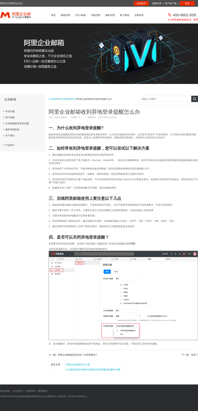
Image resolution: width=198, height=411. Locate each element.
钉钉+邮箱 (80, 15)
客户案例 (124, 15)
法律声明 (30, 391)
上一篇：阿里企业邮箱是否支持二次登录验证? (73, 354)
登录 (187, 3)
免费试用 (156, 3)
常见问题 (62, 99)
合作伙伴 (17, 391)
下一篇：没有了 (190, 354)
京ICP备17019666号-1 (77, 396)
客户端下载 (171, 3)
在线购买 (141, 3)
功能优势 (95, 15)
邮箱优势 (65, 15)
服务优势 (110, 15)
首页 (53, 15)
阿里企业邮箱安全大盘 (78, 364)
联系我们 (43, 391)
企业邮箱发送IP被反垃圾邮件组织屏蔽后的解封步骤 (93, 369)
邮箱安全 (72, 99)
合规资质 (139, 15)
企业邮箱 (53, 99)
